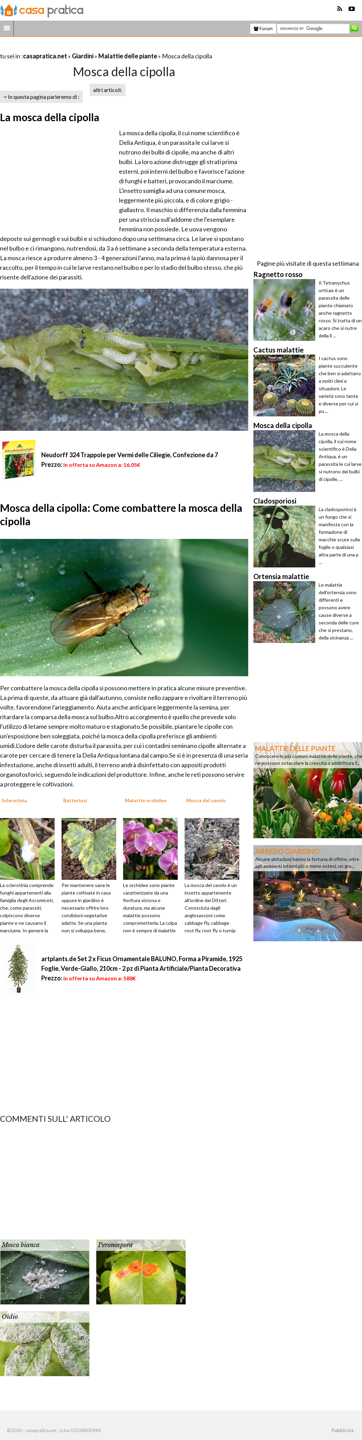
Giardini (83, 56)
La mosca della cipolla (49, 117)
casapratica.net (45, 56)
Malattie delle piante (127, 56)
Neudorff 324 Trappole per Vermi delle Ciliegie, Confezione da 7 (129, 455)
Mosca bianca (21, 1245)
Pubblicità (342, 1430)
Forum (263, 28)
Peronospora (115, 1245)
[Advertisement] (80, 47)
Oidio (10, 1317)
